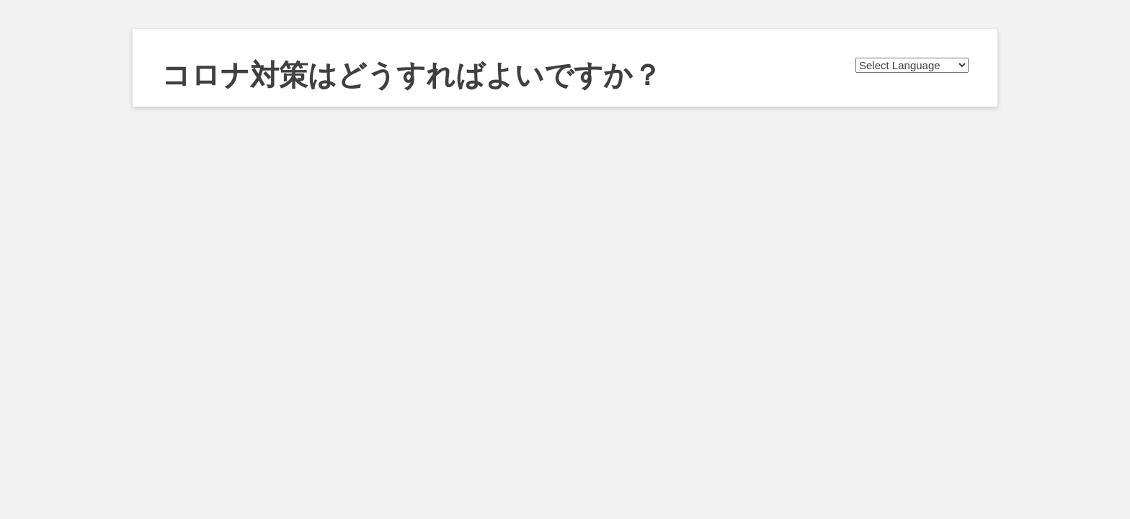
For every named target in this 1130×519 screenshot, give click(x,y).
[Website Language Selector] (912, 65)
